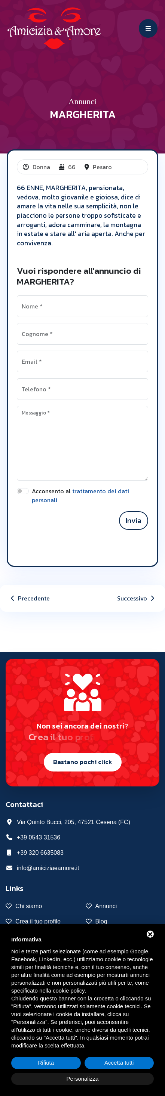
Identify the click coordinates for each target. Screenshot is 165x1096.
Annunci (82, 101)
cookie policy (69, 990)
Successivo (136, 598)
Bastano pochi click (82, 762)
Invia (133, 520)
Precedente (29, 598)
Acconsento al (80, 495)
